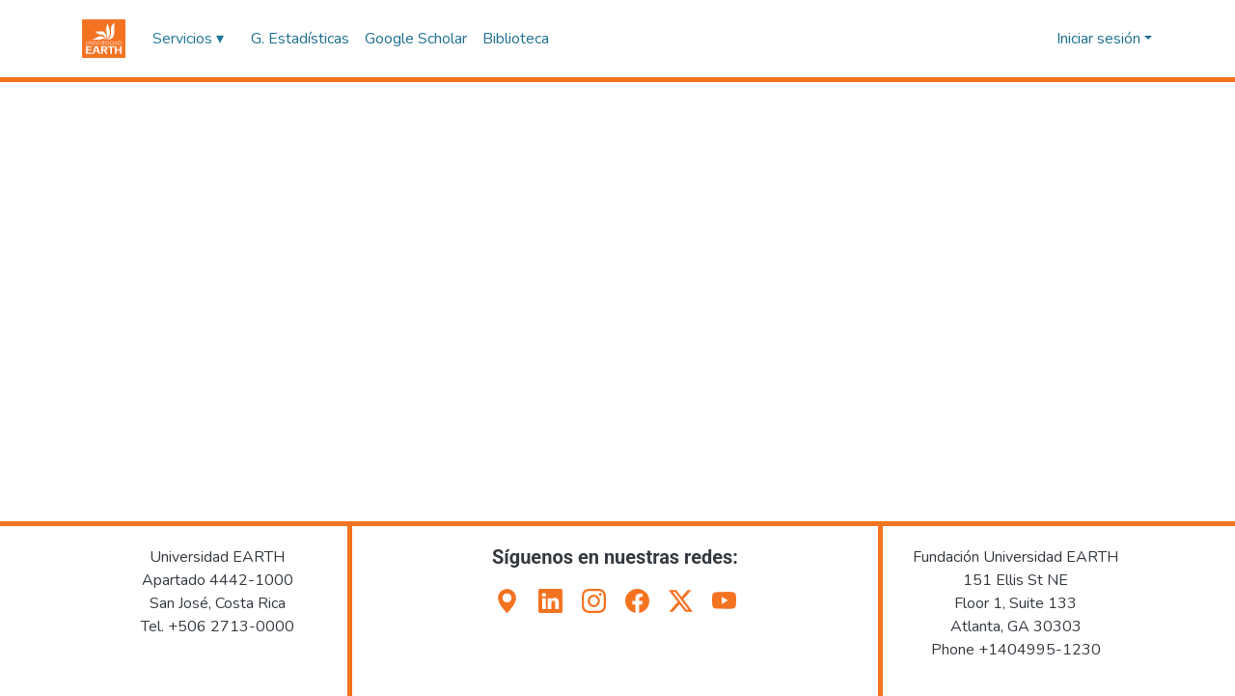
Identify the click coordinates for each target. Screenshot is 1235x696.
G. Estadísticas (300, 38)
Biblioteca (515, 38)
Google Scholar (416, 38)
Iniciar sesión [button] (1100, 38)
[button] (103, 38)
